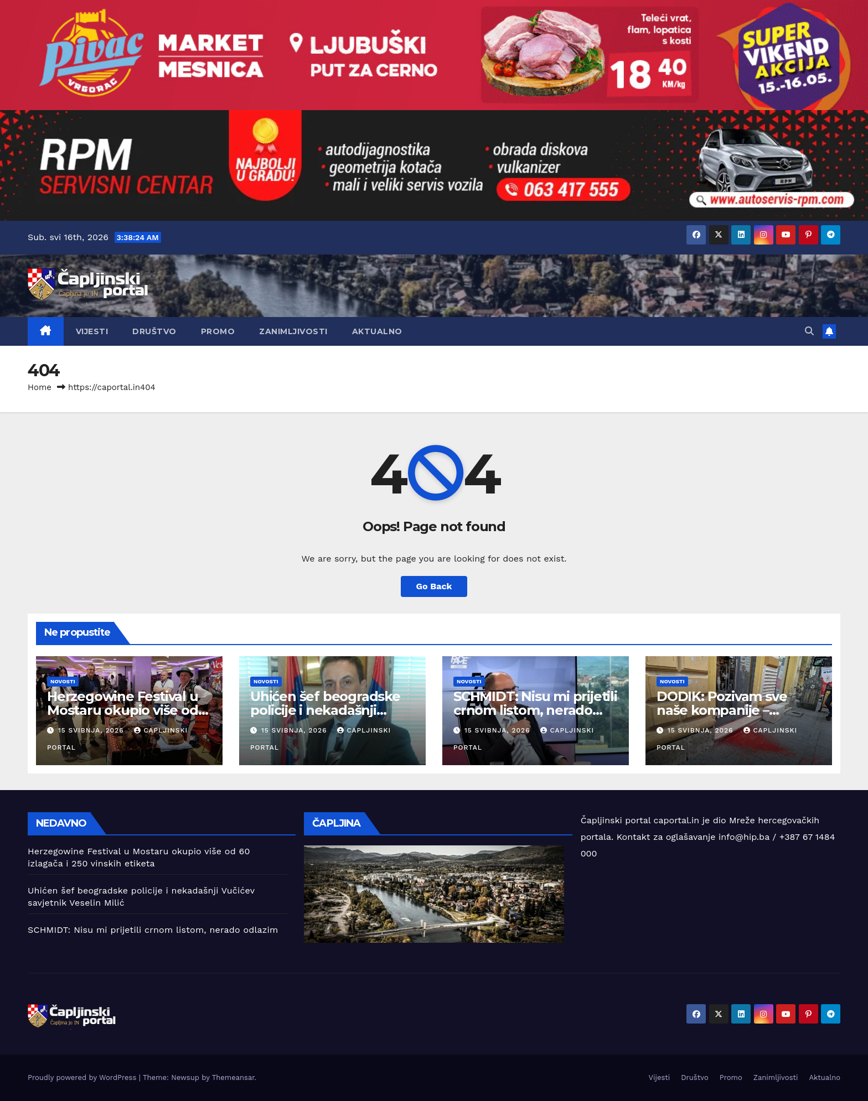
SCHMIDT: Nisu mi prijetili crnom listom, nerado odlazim (535, 710)
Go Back (434, 586)
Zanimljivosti (293, 331)
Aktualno (377, 331)
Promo (218, 331)
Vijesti (92, 331)
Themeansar (233, 1077)
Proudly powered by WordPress (83, 1077)
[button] (809, 331)
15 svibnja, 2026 (92, 730)
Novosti (62, 681)
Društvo (154, 331)
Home (39, 387)
